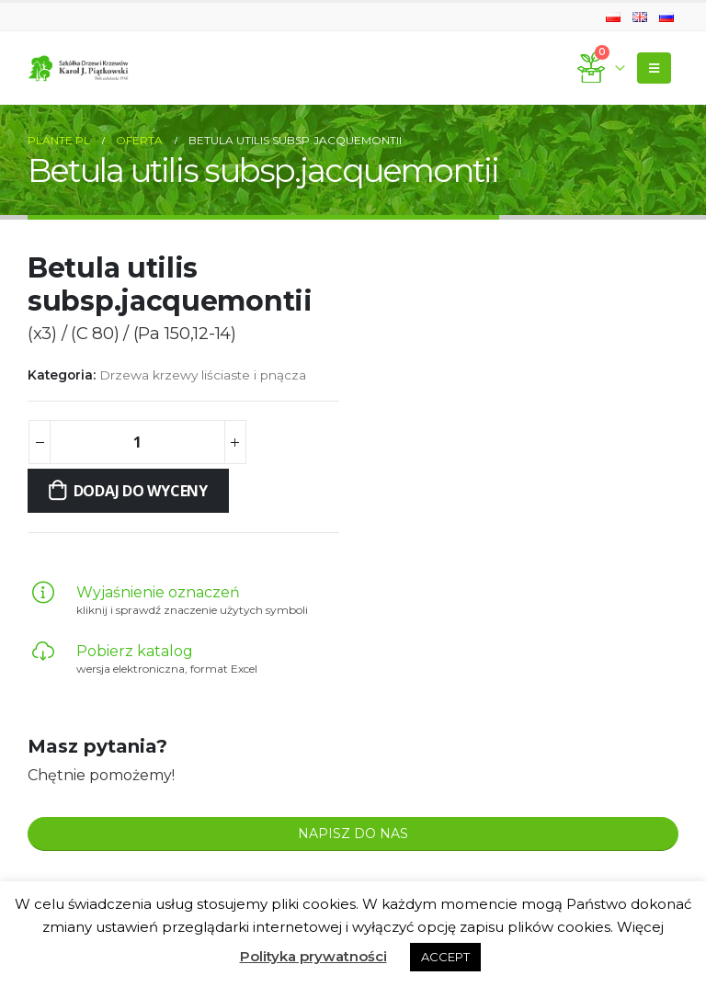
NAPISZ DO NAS (353, 833)
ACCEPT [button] (445, 956)
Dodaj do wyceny (141, 491)
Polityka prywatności (313, 956)
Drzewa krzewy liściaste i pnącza (202, 375)
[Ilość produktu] (137, 442)
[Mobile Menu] (654, 68)
